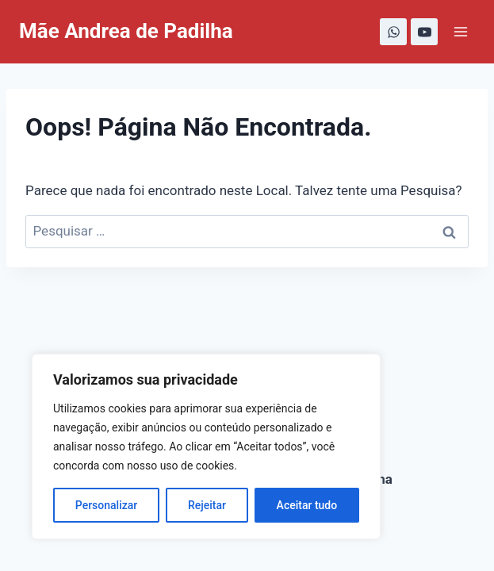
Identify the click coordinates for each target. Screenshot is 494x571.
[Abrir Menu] (460, 31)
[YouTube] (424, 31)
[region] (206, 446)
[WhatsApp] (393, 31)
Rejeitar (207, 505)
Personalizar (106, 505)
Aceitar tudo (307, 505)
